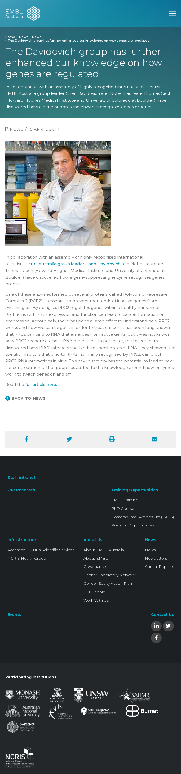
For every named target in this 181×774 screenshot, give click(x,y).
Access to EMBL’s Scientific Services (40, 549)
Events (14, 614)
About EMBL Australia (103, 549)
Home (10, 37)
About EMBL (95, 558)
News (23, 37)
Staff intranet (21, 477)
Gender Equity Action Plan (107, 583)
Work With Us (96, 600)
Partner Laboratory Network (109, 575)
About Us (92, 539)
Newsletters (156, 558)
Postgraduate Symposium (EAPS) (142, 517)
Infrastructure (21, 539)
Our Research (21, 490)
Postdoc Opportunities (132, 525)
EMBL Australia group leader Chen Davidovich (73, 263)
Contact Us (162, 614)
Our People (94, 592)
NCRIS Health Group (26, 558)
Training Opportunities (134, 490)
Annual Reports (159, 566)
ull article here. (42, 384)
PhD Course (122, 508)
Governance (94, 566)
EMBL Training (124, 500)
